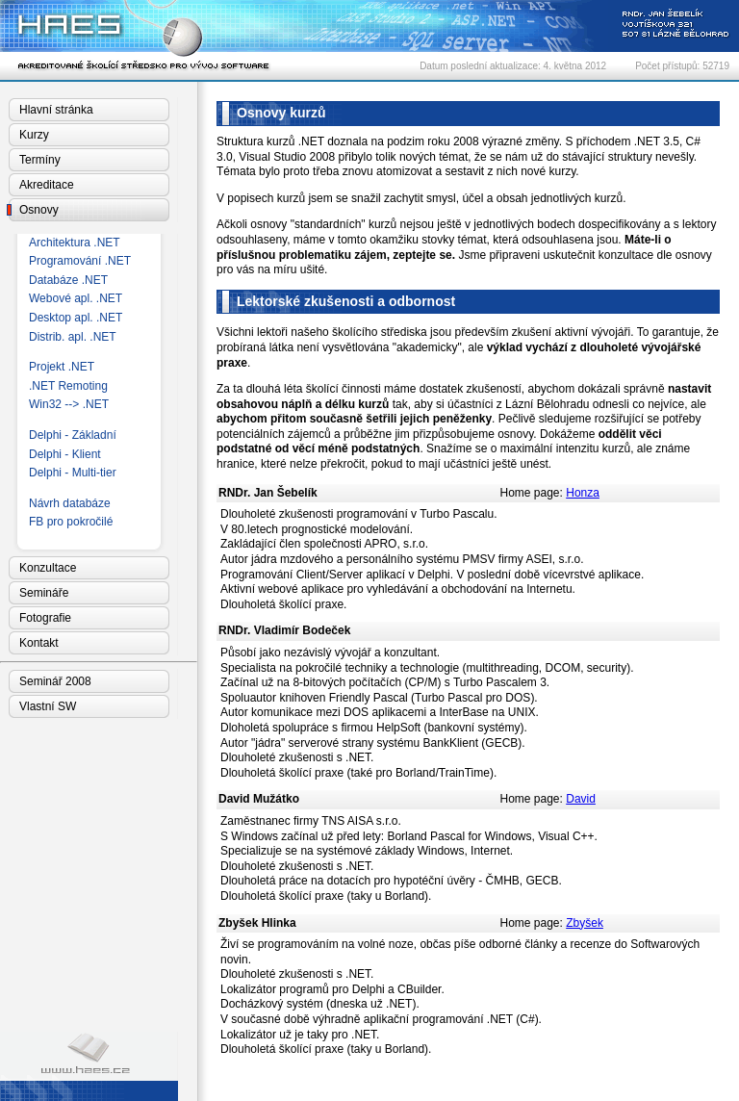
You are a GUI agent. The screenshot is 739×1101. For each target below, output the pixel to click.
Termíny (40, 159)
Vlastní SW (47, 706)
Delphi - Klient (65, 454)
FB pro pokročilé (71, 521)
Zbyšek (584, 923)
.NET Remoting (68, 386)
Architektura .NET (74, 242)
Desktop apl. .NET (75, 317)
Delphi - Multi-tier (72, 472)
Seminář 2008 (55, 681)
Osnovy (39, 210)
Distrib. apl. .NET (72, 337)
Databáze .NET (68, 280)
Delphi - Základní (72, 435)
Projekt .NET (61, 366)
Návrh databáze (70, 503)
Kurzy (34, 134)
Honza (582, 492)
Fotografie (45, 618)
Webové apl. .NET (75, 298)
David (581, 799)
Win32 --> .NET (69, 404)
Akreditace (46, 185)
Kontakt (39, 643)
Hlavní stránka (56, 109)
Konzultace (47, 568)
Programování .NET (80, 261)
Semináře (43, 593)
